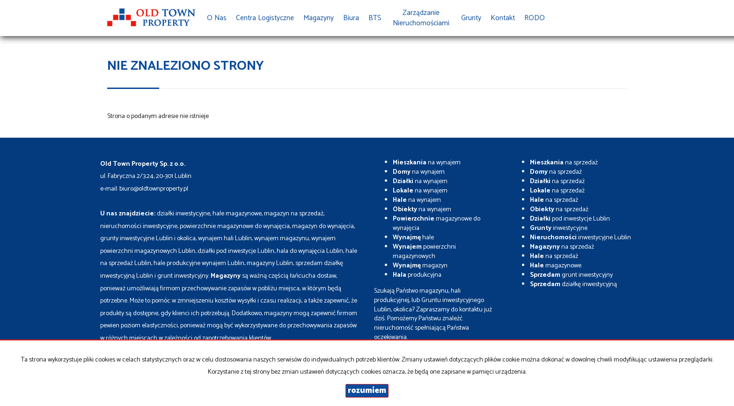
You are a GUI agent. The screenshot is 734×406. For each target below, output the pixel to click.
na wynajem (427, 162)
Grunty (471, 18)
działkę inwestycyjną (573, 284)
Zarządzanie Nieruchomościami (421, 18)
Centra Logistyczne (265, 18)
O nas (217, 18)
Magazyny (318, 18)
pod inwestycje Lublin (570, 219)
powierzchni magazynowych (424, 252)
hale (413, 237)
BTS (375, 18)
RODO (534, 18)
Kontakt (503, 18)
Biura (351, 18)
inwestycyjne (558, 228)
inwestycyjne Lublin (580, 237)
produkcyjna (417, 275)
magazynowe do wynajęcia (436, 224)
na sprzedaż (564, 162)
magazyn (420, 265)
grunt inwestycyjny (571, 275)
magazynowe (555, 265)
